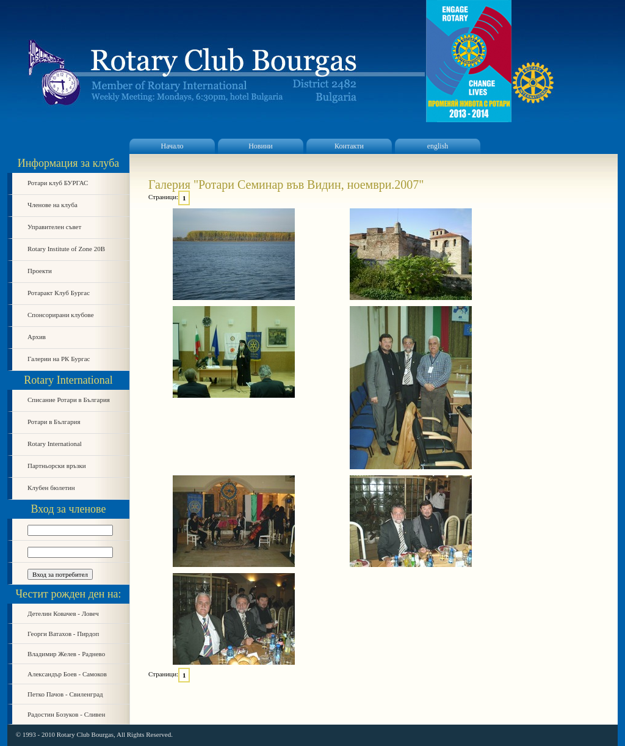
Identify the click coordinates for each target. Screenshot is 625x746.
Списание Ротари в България (68, 399)
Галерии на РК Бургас (58, 358)
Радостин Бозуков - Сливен (66, 714)
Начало (172, 146)
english (438, 146)
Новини (260, 146)
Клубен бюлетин (51, 487)
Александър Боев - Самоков (67, 674)
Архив (36, 336)
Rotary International (54, 443)
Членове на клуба (52, 204)
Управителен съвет (54, 226)
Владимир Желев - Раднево (66, 653)
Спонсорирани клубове (60, 314)
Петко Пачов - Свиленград (65, 694)
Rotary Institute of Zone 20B (66, 248)
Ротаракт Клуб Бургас (58, 292)
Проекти (39, 270)
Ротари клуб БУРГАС (57, 182)
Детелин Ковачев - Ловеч (63, 613)
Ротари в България (53, 421)
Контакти (349, 146)
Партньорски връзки (56, 465)
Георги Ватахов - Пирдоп (63, 633)
